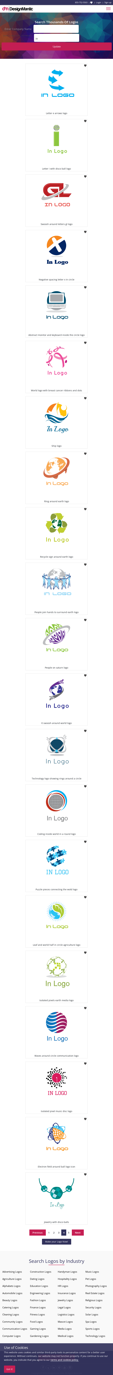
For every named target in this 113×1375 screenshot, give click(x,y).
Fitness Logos (37, 1314)
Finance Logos (38, 1307)
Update (57, 46)
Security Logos (93, 1307)
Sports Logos (92, 1328)
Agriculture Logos (12, 1278)
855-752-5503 (81, 2)
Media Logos (65, 1328)
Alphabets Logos (11, 1285)
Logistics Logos (66, 1314)
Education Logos (39, 1285)
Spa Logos (91, 1321)
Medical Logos (65, 1335)
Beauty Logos (9, 1299)
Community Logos (12, 1321)
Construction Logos (40, 1271)
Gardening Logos (39, 1335)
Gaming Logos (38, 1328)
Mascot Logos (65, 1321)
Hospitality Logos (67, 1278)
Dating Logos (37, 1278)
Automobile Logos (12, 1292)
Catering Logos (10, 1307)
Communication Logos (14, 1328)
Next (78, 1232)
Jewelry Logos (65, 1299)
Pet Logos (90, 1278)
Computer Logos (11, 1335)
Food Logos (36, 1321)
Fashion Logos (38, 1299)
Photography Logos (96, 1285)
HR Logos (63, 1285)
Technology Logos (95, 1335)
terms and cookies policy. (64, 1359)
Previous (38, 1232)
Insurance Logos (67, 1292)
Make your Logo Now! (56, 1241)
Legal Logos (64, 1307)
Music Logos (92, 1271)
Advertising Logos (12, 1271)
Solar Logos (91, 1314)
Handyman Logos (67, 1271)
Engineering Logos (40, 1292)
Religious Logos (93, 1299)
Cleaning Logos (10, 1314)
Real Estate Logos (94, 1292)
